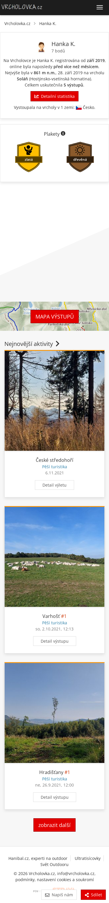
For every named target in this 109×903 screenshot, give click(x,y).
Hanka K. (47, 23)
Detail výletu (54, 485)
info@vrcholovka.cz (75, 873)
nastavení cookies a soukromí (65, 879)
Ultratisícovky (88, 858)
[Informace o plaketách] (63, 134)
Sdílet (93, 894)
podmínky (25, 879)
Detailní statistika (54, 96)
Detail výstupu (55, 641)
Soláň (22, 79)
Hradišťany (51, 772)
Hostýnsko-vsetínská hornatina (60, 79)
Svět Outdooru (54, 864)
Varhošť (51, 616)
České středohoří (54, 460)
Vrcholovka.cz (17, 23)
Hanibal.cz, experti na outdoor (37, 858)
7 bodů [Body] (58, 51)
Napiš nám (59, 894)
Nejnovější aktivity (32, 344)
